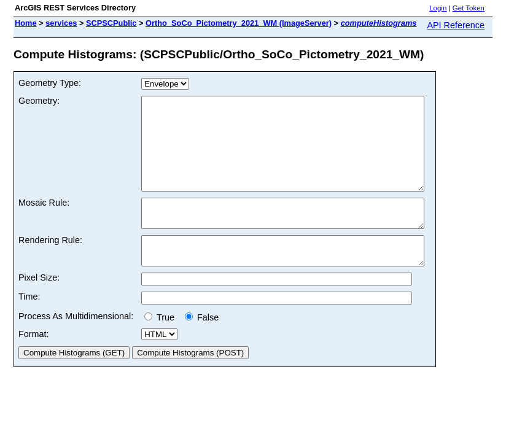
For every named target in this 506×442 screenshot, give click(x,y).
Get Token (469, 8)
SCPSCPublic (111, 23)
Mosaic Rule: (43, 221)
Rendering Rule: (50, 264)
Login (437, 8)
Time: (29, 326)
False (202, 347)
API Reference (456, 25)
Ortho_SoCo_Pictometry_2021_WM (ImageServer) (239, 23)
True (161, 347)
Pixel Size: (39, 307)
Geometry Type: (49, 83)
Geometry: (39, 101)
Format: (33, 363)
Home (26, 23)
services (61, 23)
